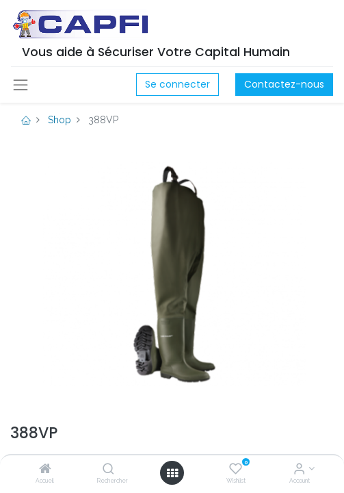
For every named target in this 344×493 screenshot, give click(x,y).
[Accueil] (45, 469)
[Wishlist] (235, 469)
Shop (59, 119)
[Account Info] (299, 469)
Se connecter (177, 84)
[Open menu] (172, 473)
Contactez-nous (284, 84)
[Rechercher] (108, 469)
